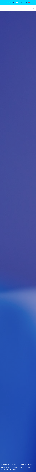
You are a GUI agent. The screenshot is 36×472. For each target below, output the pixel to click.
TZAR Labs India (10, 2)
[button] (33, 8)
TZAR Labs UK (23, 2)
